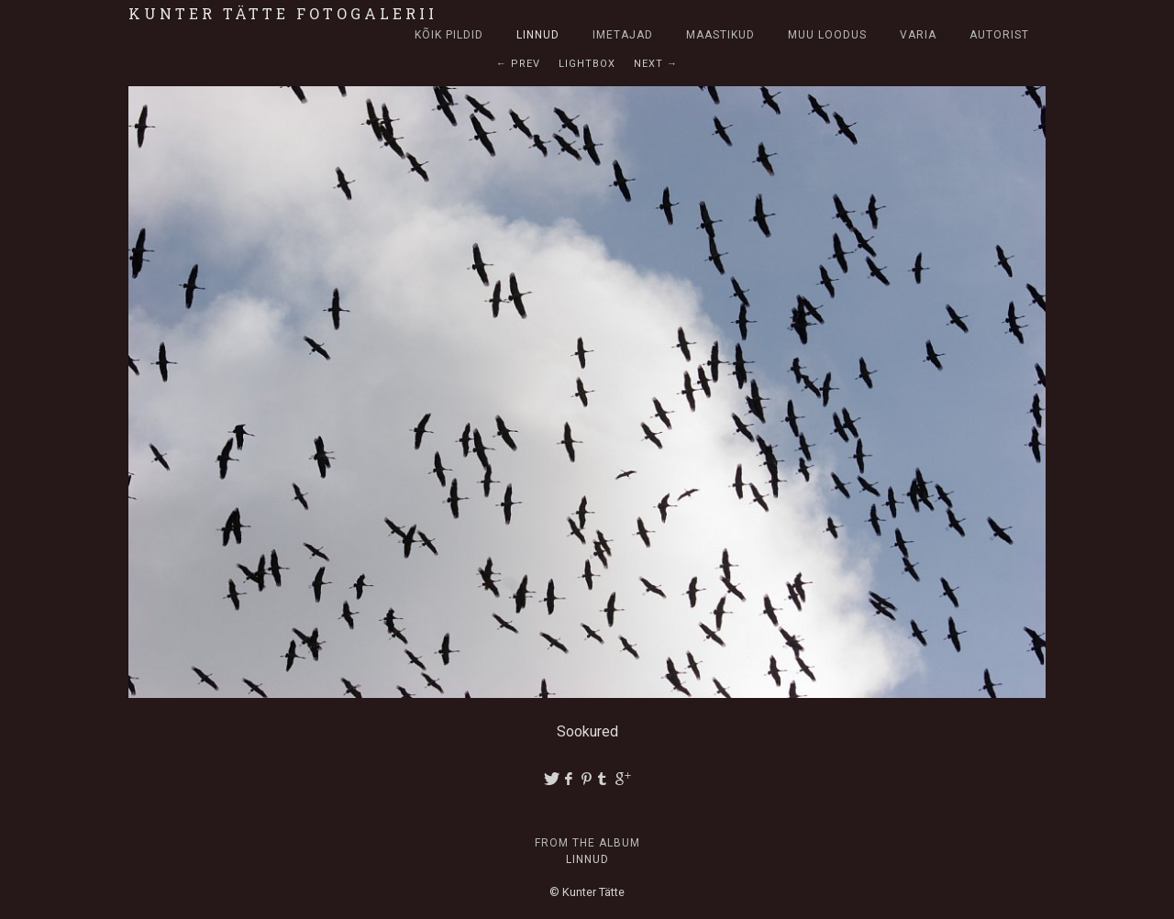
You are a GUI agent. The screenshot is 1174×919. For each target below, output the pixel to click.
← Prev (518, 64)
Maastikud (720, 34)
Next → (656, 64)
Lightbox (587, 64)
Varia (918, 34)
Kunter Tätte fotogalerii (282, 13)
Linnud (537, 34)
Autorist (999, 34)
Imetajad (623, 34)
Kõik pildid (449, 34)
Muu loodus (827, 34)
